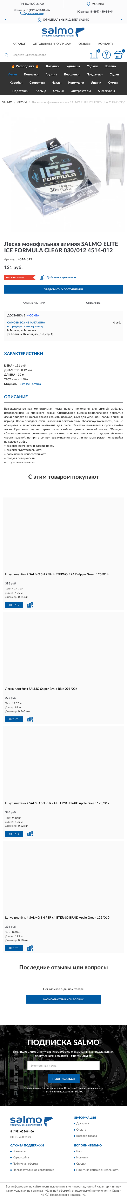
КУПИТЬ (14, 604)
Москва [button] (33, 315)
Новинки (82, 1156)
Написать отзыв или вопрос (63, 998)
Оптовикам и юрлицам (52, 43)
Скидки (81, 1163)
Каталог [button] (19, 43)
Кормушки (76, 82)
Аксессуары (106, 91)
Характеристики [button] (34, 303)
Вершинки (72, 74)
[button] (32, 13)
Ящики (96, 82)
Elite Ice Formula (30, 384)
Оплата (81, 1128)
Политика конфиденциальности (97, 1169)
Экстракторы (81, 91)
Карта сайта (21, 1156)
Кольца (40, 91)
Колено (110, 66)
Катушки (52, 66)
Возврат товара (86, 1134)
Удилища (73, 66)
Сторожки (37, 82)
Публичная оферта (25, 1163)
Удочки (92, 66)
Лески (12, 74)
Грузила (51, 74)
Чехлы (56, 82)
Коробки (15, 82)
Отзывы (85, 43)
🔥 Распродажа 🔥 (25, 66)
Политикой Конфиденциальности (83, 1087)
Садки (114, 74)
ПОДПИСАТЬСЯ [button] (63, 1077)
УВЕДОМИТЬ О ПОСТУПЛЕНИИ (63, 289)
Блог (79, 1150)
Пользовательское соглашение (33, 1169)
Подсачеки (95, 74)
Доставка (82, 1122)
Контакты (106, 43)
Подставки (20, 91)
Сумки (113, 82)
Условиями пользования (60, 1090)
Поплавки (31, 74)
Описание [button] (93, 303)
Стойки (58, 91)
